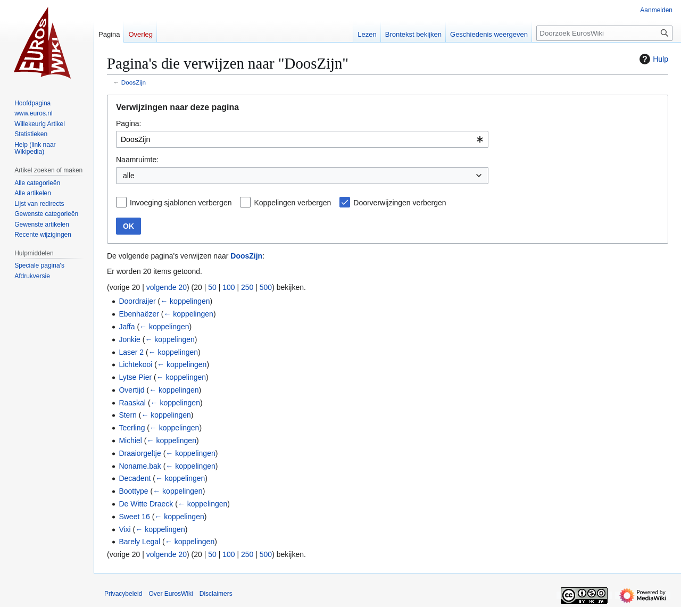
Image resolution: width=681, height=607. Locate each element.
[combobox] (302, 139)
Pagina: (128, 123)
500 (266, 287)
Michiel (130, 440)
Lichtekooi (135, 364)
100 (228, 287)
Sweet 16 (134, 516)
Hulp (652, 59)
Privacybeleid (123, 593)
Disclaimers (216, 593)
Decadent (135, 478)
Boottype (133, 491)
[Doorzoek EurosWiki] (604, 33)
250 (247, 287)
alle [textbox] (129, 175)
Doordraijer (137, 301)
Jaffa (127, 326)
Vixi (124, 529)
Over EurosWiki (170, 593)
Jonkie (129, 339)
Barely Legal (139, 541)
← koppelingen (185, 301)
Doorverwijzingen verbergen (399, 202)
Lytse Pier (135, 377)
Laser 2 (131, 352)
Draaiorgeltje (140, 453)
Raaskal (132, 402)
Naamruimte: (137, 159)
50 (212, 287)
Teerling (132, 427)
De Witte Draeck (146, 504)
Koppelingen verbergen (292, 202)
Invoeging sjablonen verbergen (180, 202)
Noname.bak (140, 466)
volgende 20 (166, 287)
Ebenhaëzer (139, 314)
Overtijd (131, 390)
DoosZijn (133, 82)
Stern (127, 415)
